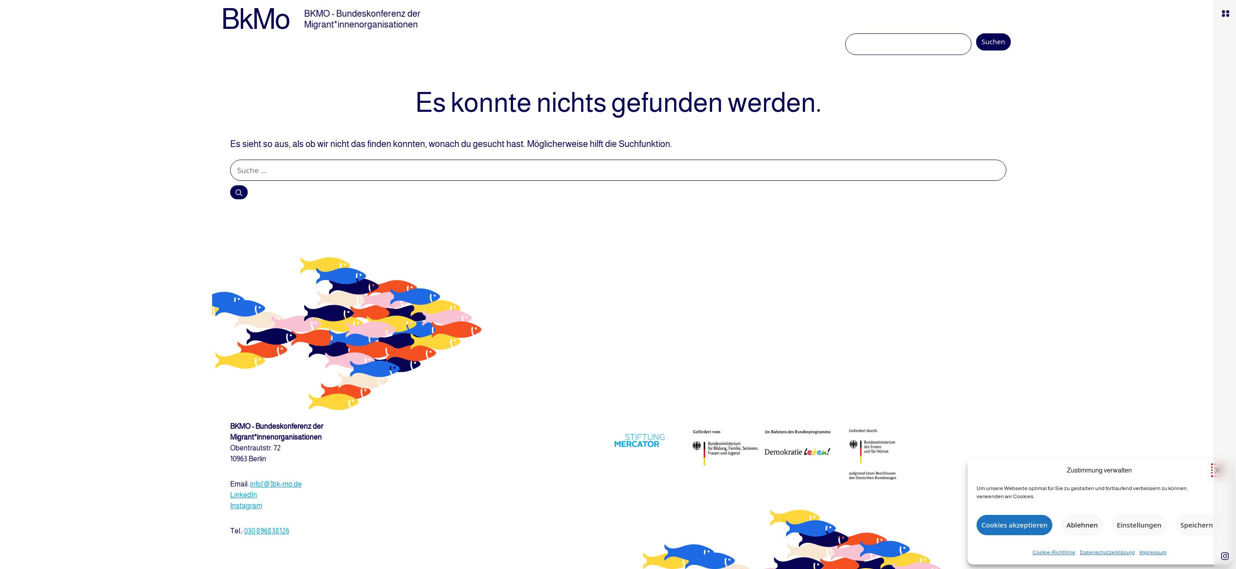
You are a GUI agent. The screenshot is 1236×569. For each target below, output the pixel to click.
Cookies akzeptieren (1014, 524)
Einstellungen (1139, 524)
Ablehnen (1081, 524)
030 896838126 (266, 531)
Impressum (1153, 552)
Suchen (993, 41)
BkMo (255, 19)
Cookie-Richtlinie (1053, 552)
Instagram (246, 505)
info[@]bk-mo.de (276, 484)
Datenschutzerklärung (1107, 552)
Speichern (1196, 524)
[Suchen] (239, 192)
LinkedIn (243, 495)
